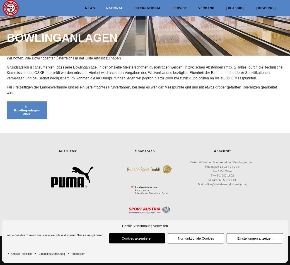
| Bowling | (262, 8)
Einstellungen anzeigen (254, 238)
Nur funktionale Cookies (196, 238)
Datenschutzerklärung (52, 253)
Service (176, 8)
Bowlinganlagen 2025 (27, 110)
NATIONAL (110, 8)
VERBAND (202, 8)
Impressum (78, 253)
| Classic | (231, 8)
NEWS (86, 8)
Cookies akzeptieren (137, 238)
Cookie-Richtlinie (21, 253)
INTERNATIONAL (143, 8)
